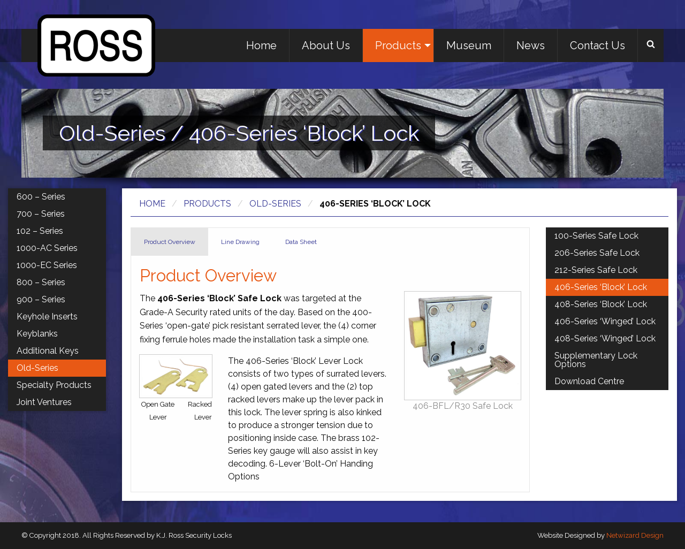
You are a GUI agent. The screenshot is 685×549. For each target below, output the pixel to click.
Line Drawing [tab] (240, 242)
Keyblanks (37, 334)
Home (261, 45)
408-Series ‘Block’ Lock (600, 304)
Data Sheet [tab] (301, 242)
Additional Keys (48, 351)
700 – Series (41, 214)
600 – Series (41, 197)
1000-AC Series (47, 248)
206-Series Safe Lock (597, 253)
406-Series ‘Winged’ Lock (605, 321)
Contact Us (597, 45)
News (530, 45)
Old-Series (275, 204)
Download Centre (589, 381)
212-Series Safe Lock (595, 270)
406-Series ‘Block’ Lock (600, 287)
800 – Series (41, 282)
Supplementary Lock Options (595, 359)
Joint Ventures (44, 402)
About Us (326, 45)
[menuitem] (262, 45)
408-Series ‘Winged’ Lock (605, 338)
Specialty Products (54, 385)
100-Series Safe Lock (596, 236)
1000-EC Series (47, 265)
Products (398, 45)
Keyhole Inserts (47, 316)
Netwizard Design (635, 535)
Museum (468, 45)
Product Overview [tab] (169, 242)
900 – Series (41, 299)
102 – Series (40, 231)
